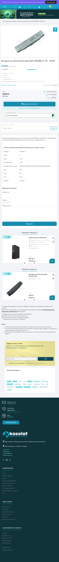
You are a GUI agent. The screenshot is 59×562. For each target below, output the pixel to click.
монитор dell (10, 387)
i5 (47, 384)
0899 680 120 (11, 410)
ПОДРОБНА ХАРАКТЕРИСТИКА (8, 85)
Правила (4, 478)
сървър (9, 389)
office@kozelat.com (11, 403)
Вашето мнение (7, 205)
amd (43, 384)
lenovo (9, 381)
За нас (3, 473)
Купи (53, 128)
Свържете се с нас (6, 535)
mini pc (29, 384)
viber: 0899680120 (7, 453)
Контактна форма (11, 422)
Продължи (29, 224)
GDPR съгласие (6, 507)
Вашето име (6, 192)
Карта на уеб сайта (7, 540)
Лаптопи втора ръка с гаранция (10, 490)
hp (24, 381)
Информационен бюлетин (8, 519)
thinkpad (30, 381)
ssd (24, 384)
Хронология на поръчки (8, 512)
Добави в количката (29, 104)
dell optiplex (45, 381)
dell (20, 381)
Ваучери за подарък (7, 550)
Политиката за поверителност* (35, 363)
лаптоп (15, 381)
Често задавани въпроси (8, 488)
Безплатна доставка (7, 475)
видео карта (18, 384)
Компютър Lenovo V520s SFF (37, 237)
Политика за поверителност (9, 480)
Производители (6, 547)
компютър (9, 384)
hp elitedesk (19, 387)
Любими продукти (6, 514)
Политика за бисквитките (8, 483)
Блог (3, 493)
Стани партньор (6, 543)
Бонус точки (5, 516)
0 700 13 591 (10, 408)
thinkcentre (37, 381)
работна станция (43, 387)
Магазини (4, 533)
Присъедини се (51, 2)
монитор (35, 387)
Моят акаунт (5, 509)
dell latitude (27, 387)
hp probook (36, 384)
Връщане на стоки (6, 538)
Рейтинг (5, 200)
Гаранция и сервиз (7, 485)
